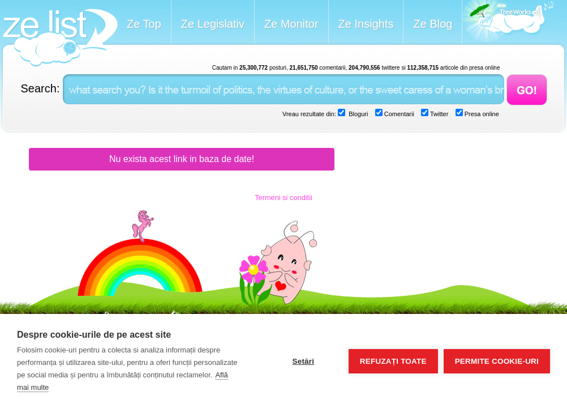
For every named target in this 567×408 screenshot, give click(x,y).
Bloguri (357, 113)
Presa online (481, 113)
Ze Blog (432, 24)
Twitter (438, 113)
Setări (303, 361)
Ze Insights (366, 24)
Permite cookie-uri (497, 361)
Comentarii (398, 113)
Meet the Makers (508, 22)
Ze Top (144, 24)
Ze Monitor (291, 24)
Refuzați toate (393, 361)
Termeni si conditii (283, 197)
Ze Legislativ (212, 24)
